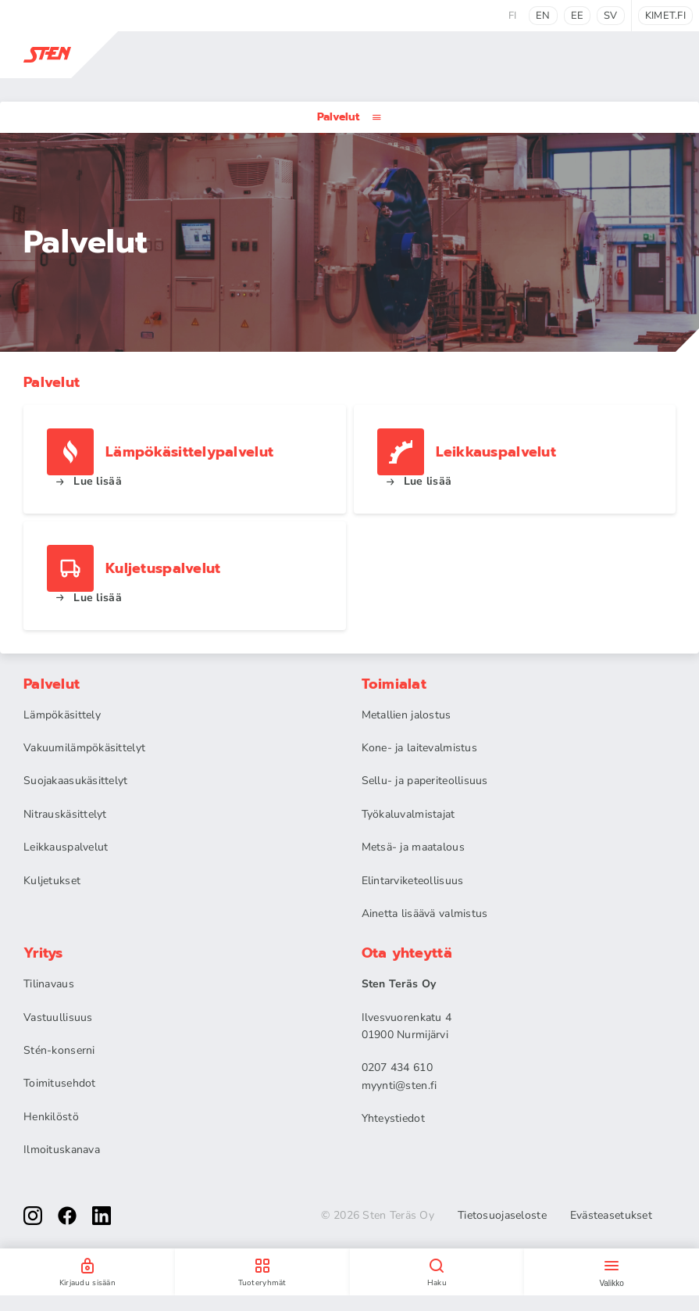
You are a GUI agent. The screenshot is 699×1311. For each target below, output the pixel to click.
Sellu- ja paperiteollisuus (425, 780)
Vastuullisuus (58, 1017)
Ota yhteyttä (407, 953)
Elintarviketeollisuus (413, 880)
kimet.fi (665, 16)
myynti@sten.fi (399, 1085)
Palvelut (349, 117)
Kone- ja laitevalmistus (419, 747)
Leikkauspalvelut (65, 847)
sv (611, 16)
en (543, 16)
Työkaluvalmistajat (408, 814)
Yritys (43, 953)
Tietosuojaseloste (502, 1215)
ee (577, 16)
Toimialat (394, 684)
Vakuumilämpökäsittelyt (84, 747)
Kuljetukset (51, 880)
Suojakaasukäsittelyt (75, 780)
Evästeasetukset (611, 1215)
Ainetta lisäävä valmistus (425, 913)
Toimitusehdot (59, 1083)
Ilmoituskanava (61, 1149)
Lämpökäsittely (62, 714)
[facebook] (67, 1215)
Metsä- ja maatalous (413, 847)
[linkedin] (101, 1215)
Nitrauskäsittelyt (65, 814)
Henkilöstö (51, 1116)
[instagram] (32, 1215)
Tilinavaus (48, 983)
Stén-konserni (59, 1050)
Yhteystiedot (393, 1118)
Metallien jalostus (406, 714)
